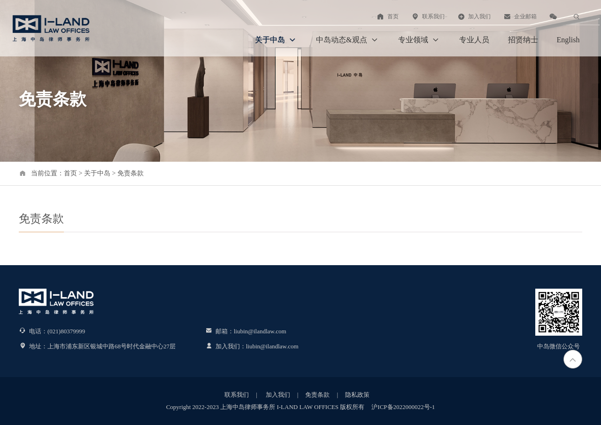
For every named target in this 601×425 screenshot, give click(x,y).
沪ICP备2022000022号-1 (403, 406)
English (568, 40)
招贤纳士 (523, 40)
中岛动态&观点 (347, 40)
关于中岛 (276, 40)
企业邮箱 (520, 16)
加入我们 (474, 16)
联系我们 (428, 16)
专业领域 (419, 40)
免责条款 (130, 173)
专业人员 (474, 40)
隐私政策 (357, 394)
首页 (387, 16)
